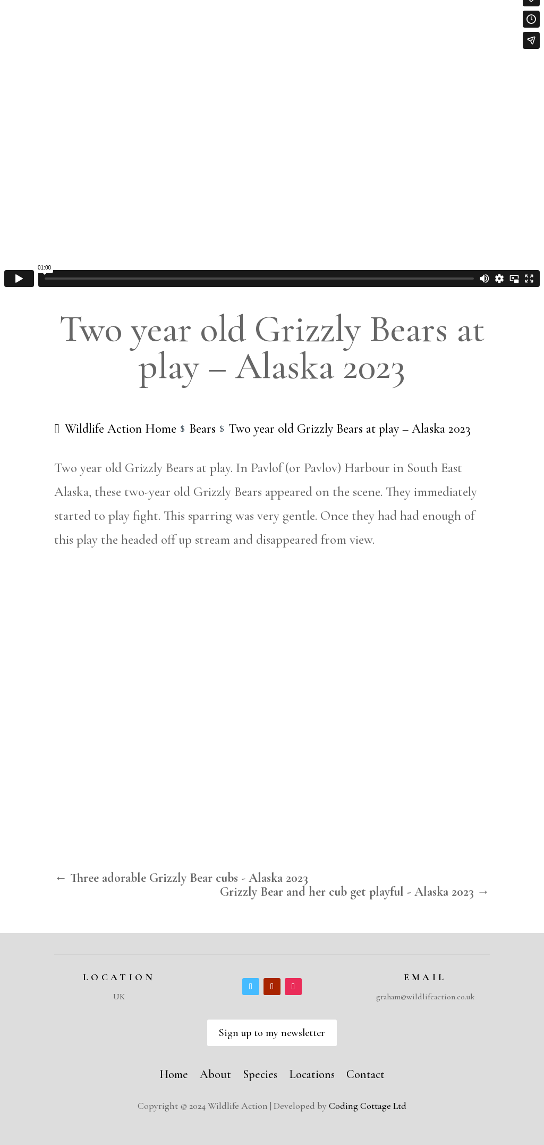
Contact (365, 1072)
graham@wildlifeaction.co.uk (425, 996)
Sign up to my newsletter (272, 1032)
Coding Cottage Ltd (367, 1106)
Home (173, 1072)
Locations (312, 1072)
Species (260, 1072)
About (215, 1072)
